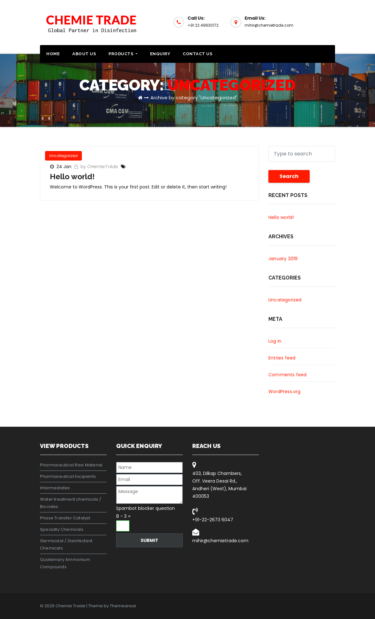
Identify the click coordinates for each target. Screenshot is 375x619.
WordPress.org (284, 391)
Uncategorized (63, 155)
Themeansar (123, 606)
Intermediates (55, 488)
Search (289, 176)
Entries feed (281, 358)
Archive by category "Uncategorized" (193, 97)
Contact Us (197, 53)
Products (123, 53)
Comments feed (287, 375)
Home (53, 53)
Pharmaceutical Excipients (68, 476)
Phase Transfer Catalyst (65, 518)
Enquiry (160, 53)
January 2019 (283, 258)
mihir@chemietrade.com (220, 540)
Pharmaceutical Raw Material (71, 465)
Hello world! (72, 176)
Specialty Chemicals (61, 529)
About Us (84, 53)
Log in (274, 341)
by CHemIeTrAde (100, 166)
